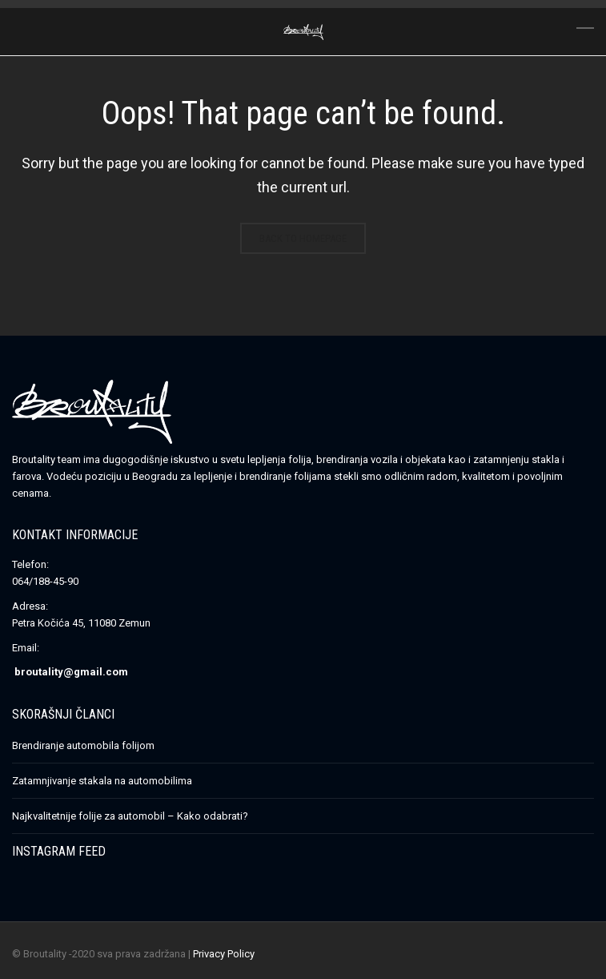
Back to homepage (303, 238)
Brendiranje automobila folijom (83, 745)
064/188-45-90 (45, 581)
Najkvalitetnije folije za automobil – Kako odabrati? (130, 816)
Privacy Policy (224, 954)
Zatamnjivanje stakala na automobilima (102, 781)
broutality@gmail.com (71, 672)
